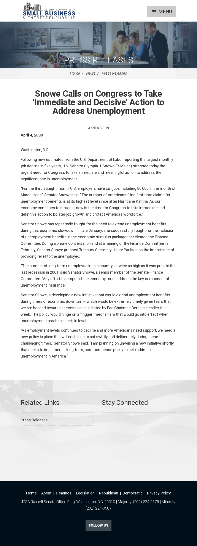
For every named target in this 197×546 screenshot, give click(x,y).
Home (75, 73)
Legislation (85, 493)
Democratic (133, 493)
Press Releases (98, 60)
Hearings (63, 493)
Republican (108, 493)
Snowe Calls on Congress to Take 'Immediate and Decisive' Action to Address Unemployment (98, 102)
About (46, 493)
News (90, 73)
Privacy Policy (159, 493)
